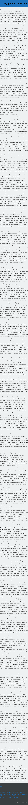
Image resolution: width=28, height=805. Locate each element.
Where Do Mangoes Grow (15, 791)
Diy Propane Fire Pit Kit (17, 794)
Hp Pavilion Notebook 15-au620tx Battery (12, 792)
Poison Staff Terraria (13, 797)
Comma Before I (4, 791)
